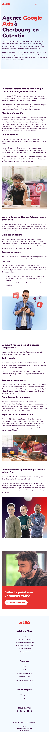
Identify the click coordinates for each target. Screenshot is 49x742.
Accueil (24, 726)
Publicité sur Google (24, 649)
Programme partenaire (24, 673)
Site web (24, 636)
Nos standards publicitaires (24, 680)
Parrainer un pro (24, 677)
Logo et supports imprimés (24, 652)
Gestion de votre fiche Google (24, 642)
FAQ (24, 666)
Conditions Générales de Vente (24, 728)
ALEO (24, 670)
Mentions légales (24, 731)
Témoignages (24, 695)
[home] (6, 4)
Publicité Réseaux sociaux (24, 646)
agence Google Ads (28, 157)
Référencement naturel (24, 639)
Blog (24, 698)
